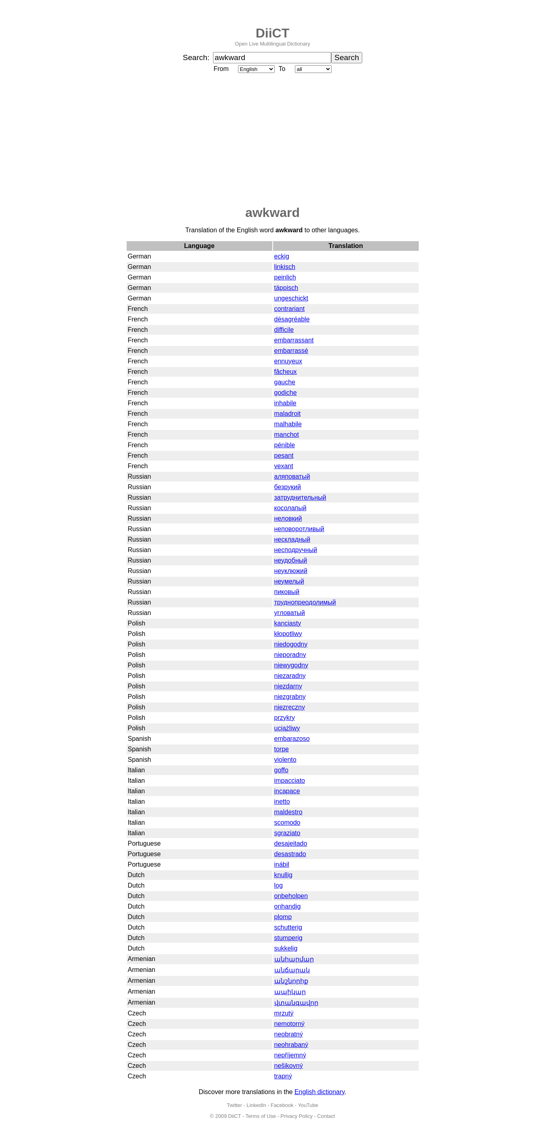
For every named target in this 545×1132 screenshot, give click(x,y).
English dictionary (319, 1091)
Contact (326, 1116)
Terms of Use (261, 1116)
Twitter (234, 1105)
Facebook (282, 1105)
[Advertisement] (272, 139)
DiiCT (273, 33)
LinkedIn (256, 1105)
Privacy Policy (296, 1116)
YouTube (308, 1105)
